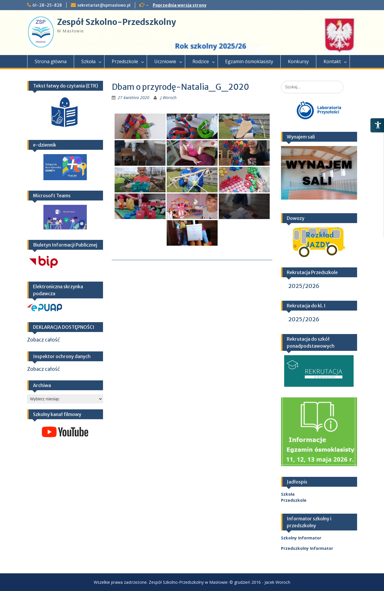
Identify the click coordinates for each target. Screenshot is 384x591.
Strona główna (51, 61)
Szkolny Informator (301, 538)
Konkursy (298, 61)
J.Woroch (168, 97)
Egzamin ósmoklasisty (249, 61)
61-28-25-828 (47, 5)
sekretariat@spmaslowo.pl (104, 5)
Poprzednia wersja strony (179, 5)
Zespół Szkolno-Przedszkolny (116, 22)
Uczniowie (165, 61)
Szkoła (88, 61)
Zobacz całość (43, 340)
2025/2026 (303, 285)
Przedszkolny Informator (307, 548)
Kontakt (332, 61)
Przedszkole (125, 61)
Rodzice (200, 61)
